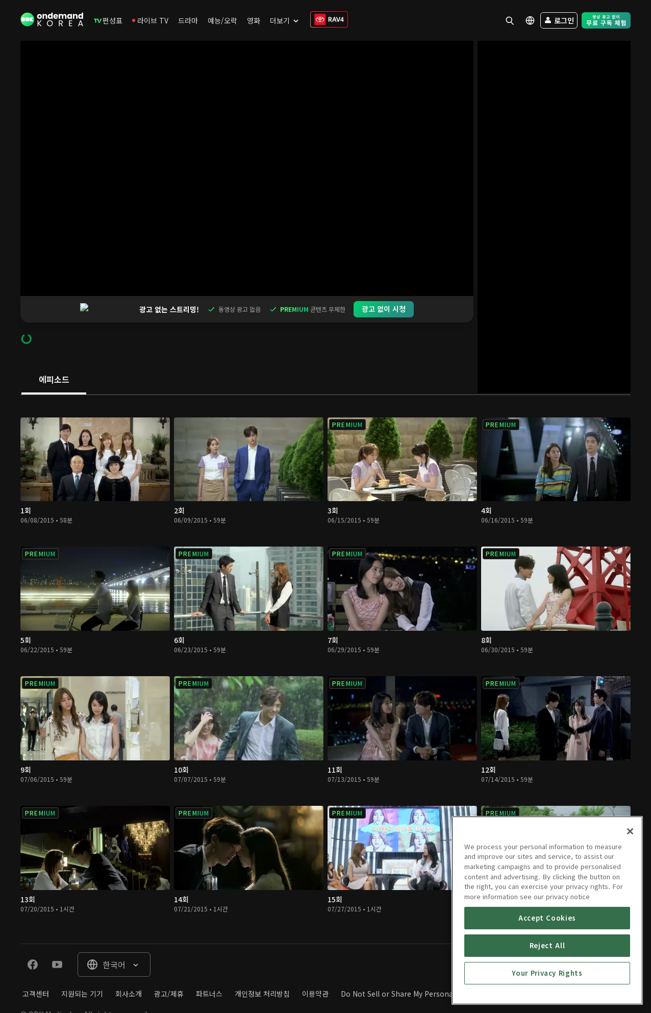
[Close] (630, 904)
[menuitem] (108, 20)
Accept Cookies (547, 990)
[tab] (53, 353)
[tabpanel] (325, 642)
